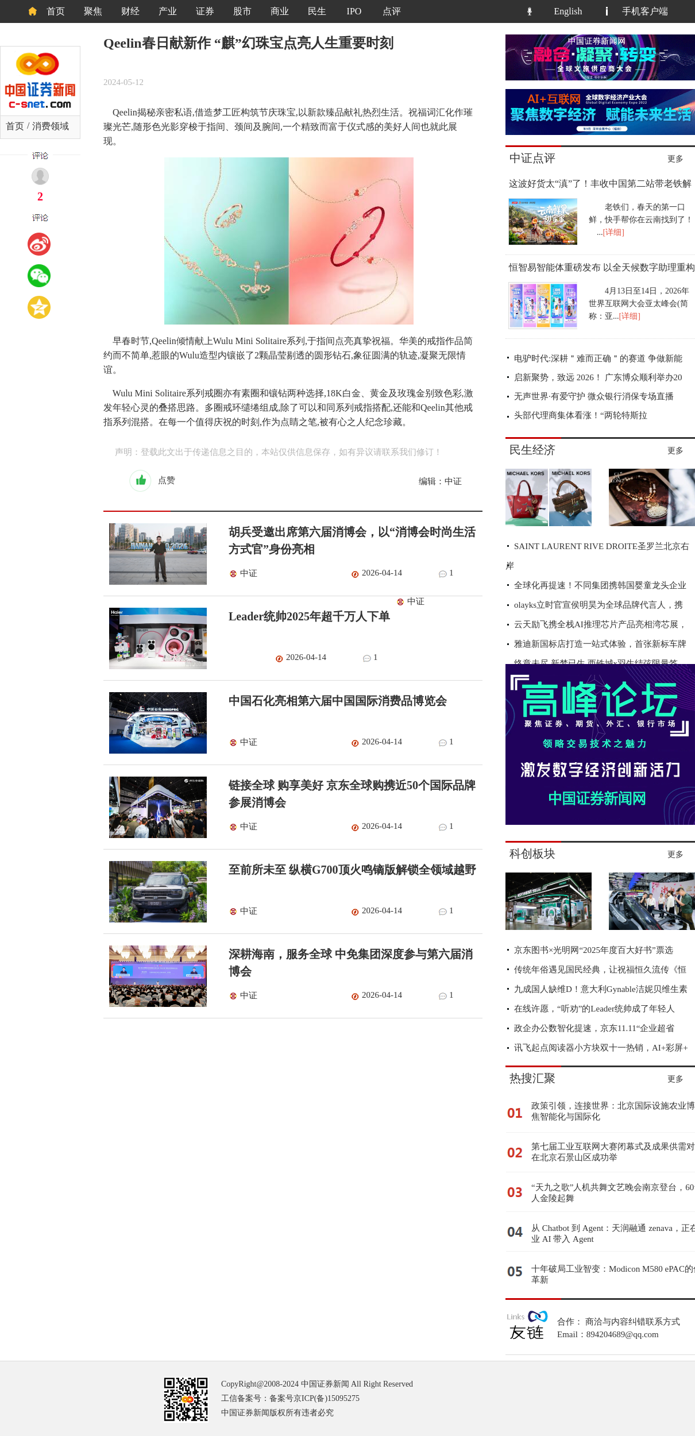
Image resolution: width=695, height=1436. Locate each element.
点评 (392, 11)
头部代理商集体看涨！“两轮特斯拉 (580, 415)
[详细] (613, 232)
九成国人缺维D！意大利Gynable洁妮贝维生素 (601, 989)
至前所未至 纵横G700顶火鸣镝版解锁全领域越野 (352, 869)
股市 (242, 11)
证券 (205, 11)
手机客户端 (645, 11)
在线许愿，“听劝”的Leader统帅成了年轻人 (594, 1008)
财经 (130, 11)
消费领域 (50, 126)
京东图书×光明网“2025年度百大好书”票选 (593, 950)
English (568, 11)
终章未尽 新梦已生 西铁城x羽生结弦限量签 (596, 663)
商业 (280, 11)
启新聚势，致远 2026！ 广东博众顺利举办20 (598, 377)
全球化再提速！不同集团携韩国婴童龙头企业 (600, 585)
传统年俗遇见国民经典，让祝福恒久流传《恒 (600, 969)
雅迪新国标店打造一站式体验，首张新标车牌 (600, 643)
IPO (354, 11)
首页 (56, 11)
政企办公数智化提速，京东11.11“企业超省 (594, 1028)
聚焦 (93, 11)
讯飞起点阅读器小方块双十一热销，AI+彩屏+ (601, 1047)
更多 (675, 159)
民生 (317, 11)
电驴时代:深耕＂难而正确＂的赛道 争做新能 (598, 358)
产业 (168, 11)
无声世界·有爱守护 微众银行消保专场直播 (594, 396)
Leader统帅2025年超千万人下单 (309, 616)
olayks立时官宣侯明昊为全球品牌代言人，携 (598, 604)
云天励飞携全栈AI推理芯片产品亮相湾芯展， (600, 624)
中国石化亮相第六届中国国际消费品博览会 (338, 700)
